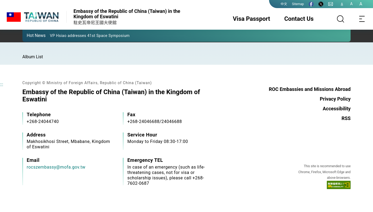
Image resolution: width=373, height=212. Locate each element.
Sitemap (298, 4)
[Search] (340, 19)
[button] (30, 35)
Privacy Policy (335, 99)
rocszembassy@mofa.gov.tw (56, 167)
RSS (346, 118)
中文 (284, 4)
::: (1, 84)
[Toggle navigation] (362, 19)
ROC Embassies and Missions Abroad (310, 89)
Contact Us (299, 18)
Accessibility (337, 108)
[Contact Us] (330, 4)
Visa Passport (251, 18)
